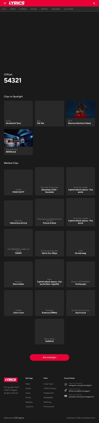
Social (28, 393)
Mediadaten (48, 397)
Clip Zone (29, 407)
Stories (28, 388)
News (28, 384)
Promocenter (49, 407)
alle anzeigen (49, 357)
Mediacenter (49, 393)
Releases (29, 402)
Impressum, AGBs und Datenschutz (81, 418)
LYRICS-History (50, 388)
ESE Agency (19, 418)
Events (28, 397)
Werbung (47, 402)
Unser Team (48, 384)
